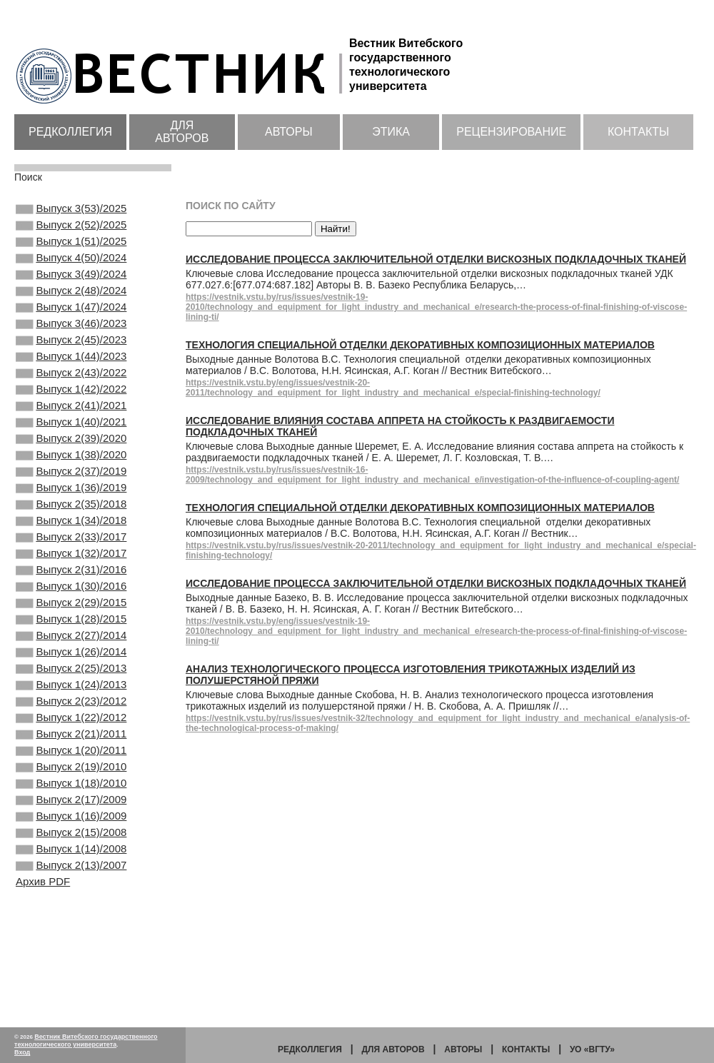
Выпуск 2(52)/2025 (71, 229)
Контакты (638, 132)
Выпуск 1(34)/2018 (71, 576)
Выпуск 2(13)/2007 (71, 981)
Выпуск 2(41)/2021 (71, 441)
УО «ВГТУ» (592, 1049)
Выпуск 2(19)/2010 (71, 865)
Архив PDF (43, 998)
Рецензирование (511, 132)
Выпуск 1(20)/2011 (71, 846)
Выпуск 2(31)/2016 (71, 634)
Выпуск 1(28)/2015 (71, 691)
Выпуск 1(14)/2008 (71, 961)
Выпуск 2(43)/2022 (71, 402)
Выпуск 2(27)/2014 (71, 711)
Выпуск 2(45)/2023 (71, 364)
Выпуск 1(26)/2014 (71, 730)
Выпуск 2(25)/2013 (71, 749)
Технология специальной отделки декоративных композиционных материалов (420, 345)
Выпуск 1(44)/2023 (71, 383)
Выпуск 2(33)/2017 (71, 595)
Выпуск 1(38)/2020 (71, 499)
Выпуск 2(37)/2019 (71, 518)
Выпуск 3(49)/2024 (71, 287)
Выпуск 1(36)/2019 (71, 537)
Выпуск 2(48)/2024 (71, 306)
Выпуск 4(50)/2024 (71, 267)
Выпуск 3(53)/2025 (71, 210)
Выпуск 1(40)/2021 (71, 460)
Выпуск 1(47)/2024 (71, 325)
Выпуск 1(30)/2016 (71, 653)
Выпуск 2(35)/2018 (71, 557)
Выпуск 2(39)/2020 (71, 479)
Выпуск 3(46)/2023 (71, 345)
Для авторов (181, 131)
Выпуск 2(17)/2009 (71, 904)
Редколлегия (70, 132)
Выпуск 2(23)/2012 (71, 788)
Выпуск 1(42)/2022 (71, 422)
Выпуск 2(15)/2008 (71, 942)
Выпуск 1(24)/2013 (71, 769)
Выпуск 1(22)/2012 (71, 807)
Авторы (289, 132)
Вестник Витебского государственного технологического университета (86, 1040)
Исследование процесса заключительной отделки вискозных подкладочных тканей (436, 259)
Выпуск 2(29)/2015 (71, 672)
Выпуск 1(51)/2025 (71, 248)
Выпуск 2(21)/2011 (71, 826)
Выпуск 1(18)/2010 (71, 884)
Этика (391, 132)
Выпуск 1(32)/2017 (71, 614)
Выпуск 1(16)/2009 (71, 923)
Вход (22, 1052)
